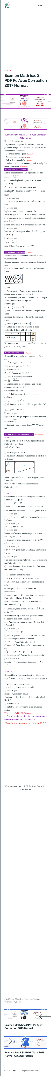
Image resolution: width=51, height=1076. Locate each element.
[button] (42, 5)
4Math (13, 1071)
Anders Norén (32, 1071)
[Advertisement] (25, 43)
